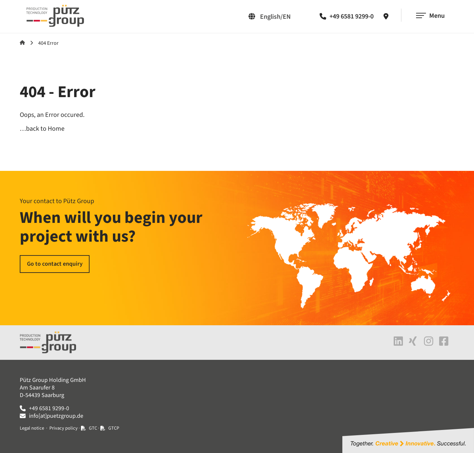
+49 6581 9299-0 (351, 16)
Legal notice (32, 428)
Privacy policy (63, 428)
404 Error (48, 43)
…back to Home (42, 128)
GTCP (113, 428)
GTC (93, 428)
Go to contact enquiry (55, 264)
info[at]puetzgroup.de (56, 416)
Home (22, 42)
